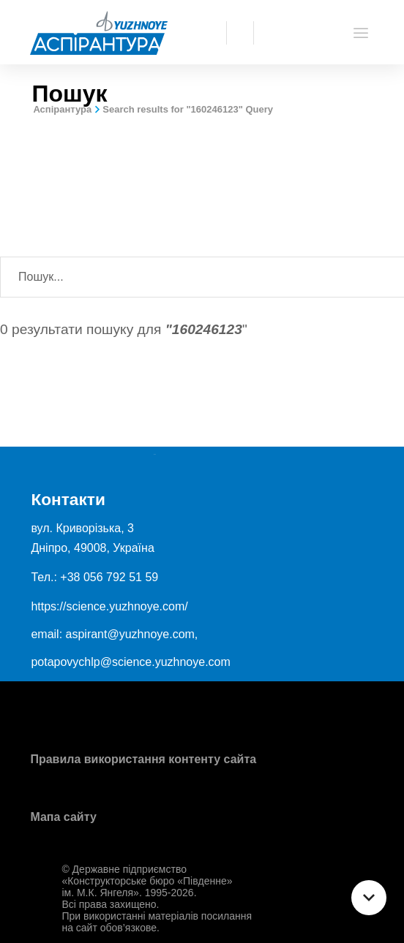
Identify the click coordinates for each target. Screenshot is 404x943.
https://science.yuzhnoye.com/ (109, 606)
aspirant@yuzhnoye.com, (132, 634)
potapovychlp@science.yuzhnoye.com (130, 662)
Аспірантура (62, 109)
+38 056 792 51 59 (109, 577)
